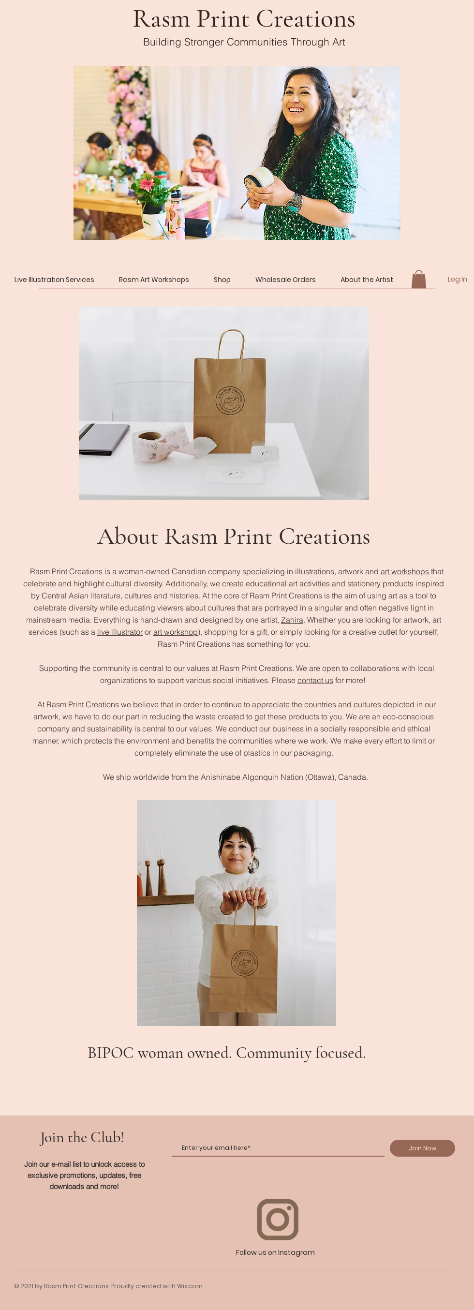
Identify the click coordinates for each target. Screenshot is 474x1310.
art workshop (175, 632)
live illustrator (120, 632)
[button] (419, 279)
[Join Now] (422, 1148)
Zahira (292, 620)
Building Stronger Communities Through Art (244, 41)
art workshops (405, 571)
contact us (315, 680)
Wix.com (190, 1286)
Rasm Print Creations (244, 18)
